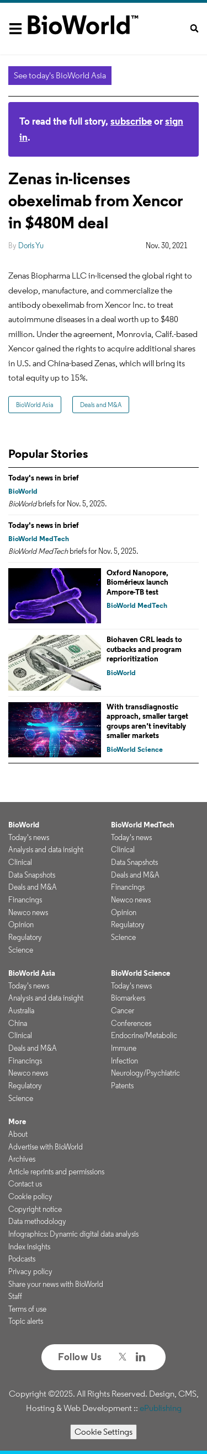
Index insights (29, 1247)
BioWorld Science (135, 749)
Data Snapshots (31, 875)
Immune (123, 1048)
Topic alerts (25, 1321)
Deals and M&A (100, 404)
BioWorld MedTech (38, 538)
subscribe (131, 121)
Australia (21, 1010)
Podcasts (21, 1259)
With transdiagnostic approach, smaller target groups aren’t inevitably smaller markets (147, 721)
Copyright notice (35, 1209)
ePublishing (161, 1408)
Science (20, 950)
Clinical (20, 862)
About (18, 1134)
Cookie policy (30, 1196)
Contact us (25, 1184)
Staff (15, 1296)
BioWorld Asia (35, 404)
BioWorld (23, 491)
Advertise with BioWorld (45, 1147)
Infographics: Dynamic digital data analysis (73, 1234)
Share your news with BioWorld (55, 1284)
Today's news (28, 837)
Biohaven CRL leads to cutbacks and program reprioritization (144, 649)
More (17, 1121)
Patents (122, 1085)
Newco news (28, 912)
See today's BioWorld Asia (60, 75)
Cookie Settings (103, 1431)
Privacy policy (30, 1271)
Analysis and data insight (45, 849)
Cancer (122, 1010)
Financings (25, 900)
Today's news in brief (43, 478)
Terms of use (27, 1309)
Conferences (131, 1023)
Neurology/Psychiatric (145, 1073)
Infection (124, 1061)
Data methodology (37, 1221)
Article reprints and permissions (56, 1172)
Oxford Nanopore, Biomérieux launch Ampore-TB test (137, 582)
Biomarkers (128, 998)
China (17, 1023)
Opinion (21, 924)
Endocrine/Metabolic (144, 1035)
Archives (21, 1159)
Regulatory (25, 937)
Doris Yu (31, 245)
